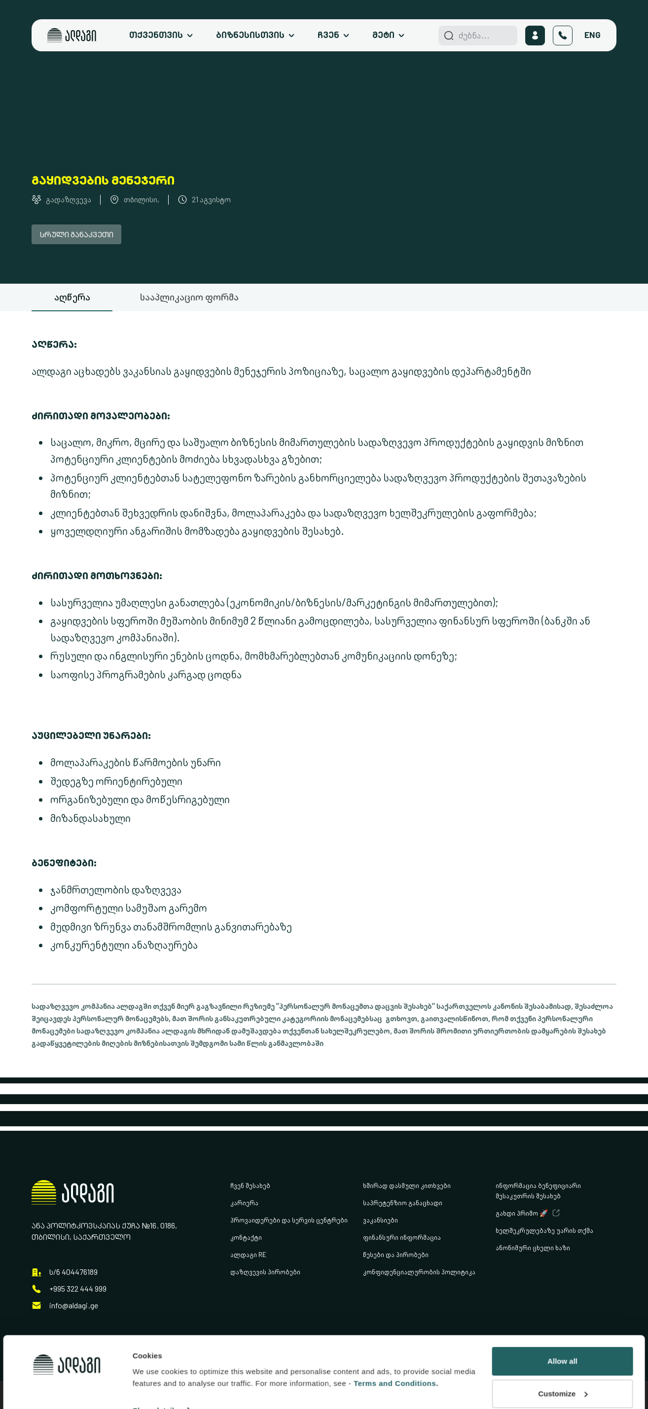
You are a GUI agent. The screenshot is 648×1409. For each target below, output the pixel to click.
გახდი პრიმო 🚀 (522, 1213)
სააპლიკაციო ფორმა (189, 297)
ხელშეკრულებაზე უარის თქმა (544, 1230)
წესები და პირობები (396, 1254)
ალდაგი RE (248, 1254)
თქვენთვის (156, 35)
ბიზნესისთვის (250, 35)
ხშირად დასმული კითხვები (407, 1185)
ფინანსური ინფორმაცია (402, 1237)
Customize (562, 1336)
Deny (562, 1368)
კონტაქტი (246, 1237)
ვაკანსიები (380, 1220)
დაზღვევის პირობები (265, 1271)
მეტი (383, 35)
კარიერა (244, 1202)
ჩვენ (328, 35)
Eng (592, 35)
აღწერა (72, 297)
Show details (156, 1353)
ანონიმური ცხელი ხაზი (533, 1247)
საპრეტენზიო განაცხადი (402, 1202)
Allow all (562, 1303)
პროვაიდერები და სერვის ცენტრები (289, 1220)
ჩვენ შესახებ (250, 1185)
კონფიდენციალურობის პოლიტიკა (419, 1271)
